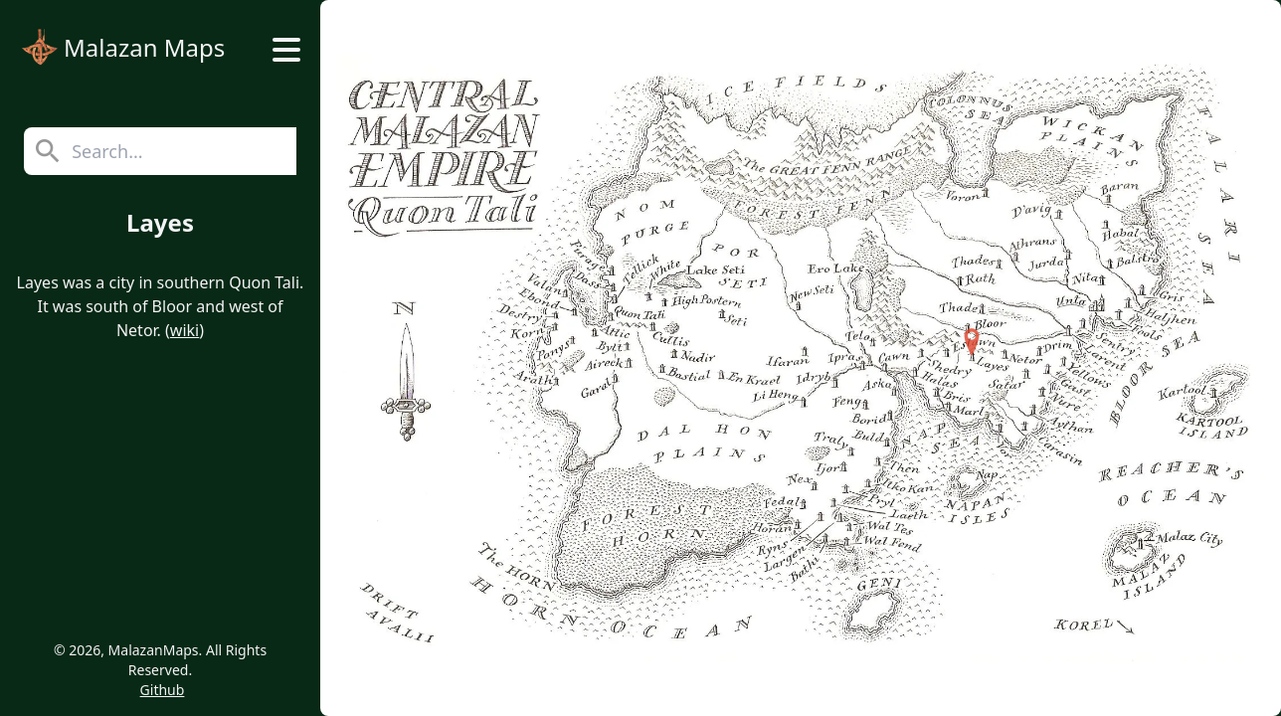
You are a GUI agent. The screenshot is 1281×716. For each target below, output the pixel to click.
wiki (184, 330)
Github (162, 689)
